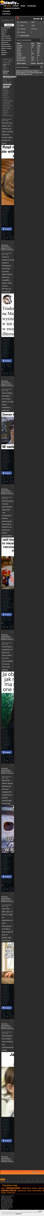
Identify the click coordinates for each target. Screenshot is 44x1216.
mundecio (35, 71)
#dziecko (5, 1119)
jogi (30, 71)
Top (7, 6)
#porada (5, 211)
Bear (19, 50)
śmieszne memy (13, 1188)
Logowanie (6, 11)
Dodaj (23, 6)
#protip (5, 353)
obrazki (5, 64)
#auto (4, 858)
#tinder (5, 349)
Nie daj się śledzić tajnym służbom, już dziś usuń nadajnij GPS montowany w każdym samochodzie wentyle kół (7, 791)
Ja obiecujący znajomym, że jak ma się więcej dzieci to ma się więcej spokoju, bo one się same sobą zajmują (7, 658)
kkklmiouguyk (21, 72)
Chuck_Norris (22, 59)
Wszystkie (40, 63)
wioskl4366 (25, 71)
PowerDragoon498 (36, 72)
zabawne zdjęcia (8, 1190)
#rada (4, 734)
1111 (28, 72)
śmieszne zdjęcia (6, 72)
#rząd (4, 221)
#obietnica (6, 744)
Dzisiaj (33, 63)
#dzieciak (5, 1126)
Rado (19, 55)
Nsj (22, 74)
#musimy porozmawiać (6, 605)
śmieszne (34, 1188)
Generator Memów (11, 8)
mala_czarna (22, 57)
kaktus (20, 54)
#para (4, 465)
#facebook (6, 339)
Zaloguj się (4, 248)
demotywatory (9, 76)
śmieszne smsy (11, 1192)
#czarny (5, 451)
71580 (32, 25)
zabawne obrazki (26, 1188)
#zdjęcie (5, 990)
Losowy (16, 6)
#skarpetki (6, 461)
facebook (3, 1192)
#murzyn (5, 455)
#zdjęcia (5, 986)
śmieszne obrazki (7, 85)
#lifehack (5, 346)
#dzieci (5, 731)
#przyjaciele (6, 598)
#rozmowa (6, 591)
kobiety (3, 1188)
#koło (4, 865)
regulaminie (18, 1213)
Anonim (20, 45)
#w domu (5, 207)
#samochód (6, 855)
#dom (4, 214)
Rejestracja (6, 14)
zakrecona (22, 60)
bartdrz (18, 74)
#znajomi (5, 741)
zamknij (40, 1211)
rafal (19, 52)
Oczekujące (31, 6)
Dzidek (18, 71)
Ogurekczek (28, 74)
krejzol (20, 47)
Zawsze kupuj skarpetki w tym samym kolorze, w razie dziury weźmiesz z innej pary (7, 401)
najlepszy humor (21, 1190)
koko (19, 48)
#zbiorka (5, 993)
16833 (32, 22)
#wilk (4, 217)
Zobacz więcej (24, 35)
